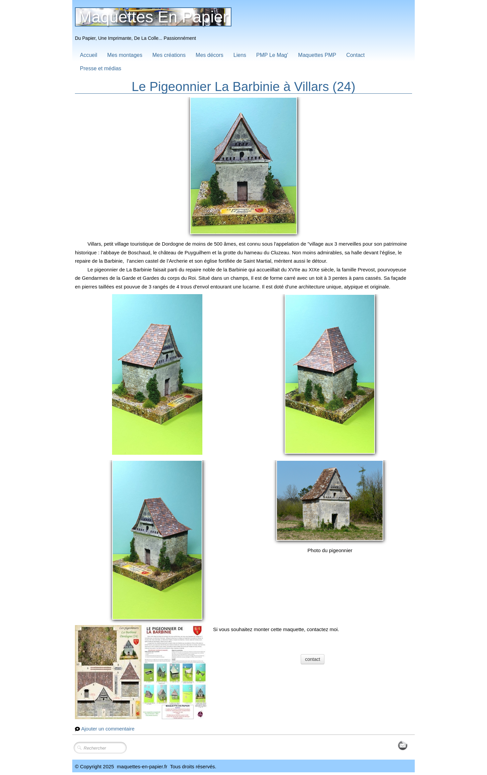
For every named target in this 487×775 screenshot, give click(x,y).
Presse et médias (100, 68)
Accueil (88, 55)
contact (312, 659)
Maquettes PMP (317, 55)
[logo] (155, 25)
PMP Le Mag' (272, 55)
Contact (355, 55)
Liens (239, 55)
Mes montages (124, 55)
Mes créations (169, 55)
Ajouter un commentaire (107, 728)
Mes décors (209, 55)
